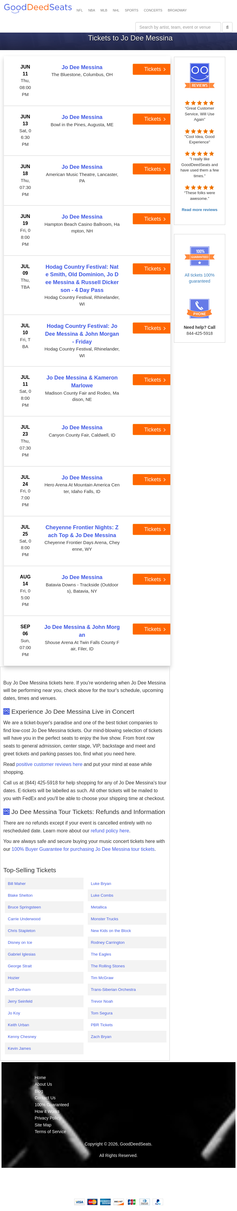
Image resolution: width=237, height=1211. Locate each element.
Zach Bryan (101, 1036)
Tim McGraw (102, 978)
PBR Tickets (102, 1025)
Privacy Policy (48, 1118)
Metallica (99, 907)
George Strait (20, 966)
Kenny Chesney (22, 1036)
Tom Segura (101, 1013)
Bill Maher (17, 883)
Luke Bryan (101, 883)
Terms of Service (50, 1131)
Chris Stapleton (21, 930)
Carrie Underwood (24, 919)
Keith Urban (18, 1025)
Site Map (43, 1125)
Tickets (155, 69)
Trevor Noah (102, 1001)
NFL (80, 10)
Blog (39, 1091)
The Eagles (101, 954)
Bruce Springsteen (24, 907)
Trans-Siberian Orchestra (113, 989)
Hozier (14, 978)
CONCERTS (153, 10)
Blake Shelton (20, 895)
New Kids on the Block (111, 930)
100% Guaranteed (52, 1104)
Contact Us (45, 1097)
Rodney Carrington (108, 942)
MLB (103, 10)
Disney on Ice (20, 942)
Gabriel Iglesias (22, 954)
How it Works (47, 1111)
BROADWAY (177, 10)
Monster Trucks (104, 919)
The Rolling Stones (108, 966)
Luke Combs (102, 895)
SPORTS (131, 10)
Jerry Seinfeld (20, 1001)
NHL (116, 10)
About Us (43, 1084)
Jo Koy (14, 1013)
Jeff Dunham (19, 989)
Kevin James (19, 1048)
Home (40, 1077)
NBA (91, 10)
